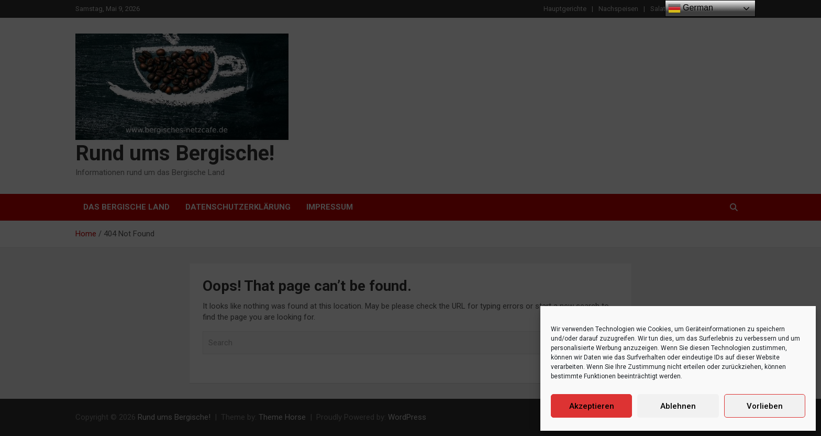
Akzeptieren (591, 406)
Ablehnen (678, 406)
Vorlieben (765, 406)
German (690, 8)
